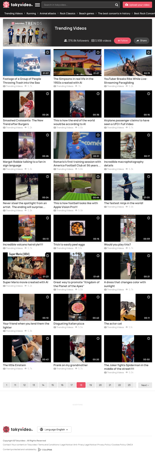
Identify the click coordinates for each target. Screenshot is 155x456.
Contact (7, 444)
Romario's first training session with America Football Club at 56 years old (77, 163)
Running (31, 13)
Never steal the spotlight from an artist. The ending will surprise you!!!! (25, 205)
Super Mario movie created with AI (25, 282)
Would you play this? (117, 244)
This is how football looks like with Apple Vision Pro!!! (75, 205)
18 (81, 385)
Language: (54, 429)
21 (110, 385)
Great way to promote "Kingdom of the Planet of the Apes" (76, 284)
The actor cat (113, 323)
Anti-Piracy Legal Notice (84, 444)
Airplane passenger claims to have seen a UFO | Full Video (126, 122)
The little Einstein (14, 365)
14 (43, 385)
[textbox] (77, 5)
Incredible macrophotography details (123, 163)
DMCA (130, 444)
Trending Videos (13, 13)
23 (129, 385)
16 (62, 385)
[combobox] (81, 5)
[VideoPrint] (45, 449)
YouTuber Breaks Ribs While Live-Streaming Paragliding (125, 80)
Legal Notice (66, 444)
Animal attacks (48, 13)
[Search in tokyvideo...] (117, 5)
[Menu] (37, 5)
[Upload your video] (137, 5)
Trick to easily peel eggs (69, 244)
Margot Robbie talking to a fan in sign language (24, 163)
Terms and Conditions (48, 444)
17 (72, 385)
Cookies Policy (119, 444)
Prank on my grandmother (70, 365)
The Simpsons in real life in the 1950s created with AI (73, 80)
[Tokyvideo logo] (18, 5)
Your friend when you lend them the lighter (26, 325)
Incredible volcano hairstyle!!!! (23, 244)
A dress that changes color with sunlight (125, 284)
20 (100, 385)
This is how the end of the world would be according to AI (74, 122)
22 (119, 385)
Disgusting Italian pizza (68, 323)
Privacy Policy (104, 444)
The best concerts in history (114, 13)
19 (90, 385)
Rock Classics (67, 13)
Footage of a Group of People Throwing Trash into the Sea (22, 80)
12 (24, 385)
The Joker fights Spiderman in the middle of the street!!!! (126, 367)
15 (52, 385)
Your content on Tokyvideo (24, 444)
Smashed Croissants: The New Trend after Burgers (23, 122)
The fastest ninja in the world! (123, 203)
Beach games (86, 13)
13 (34, 385)
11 (15, 385)
